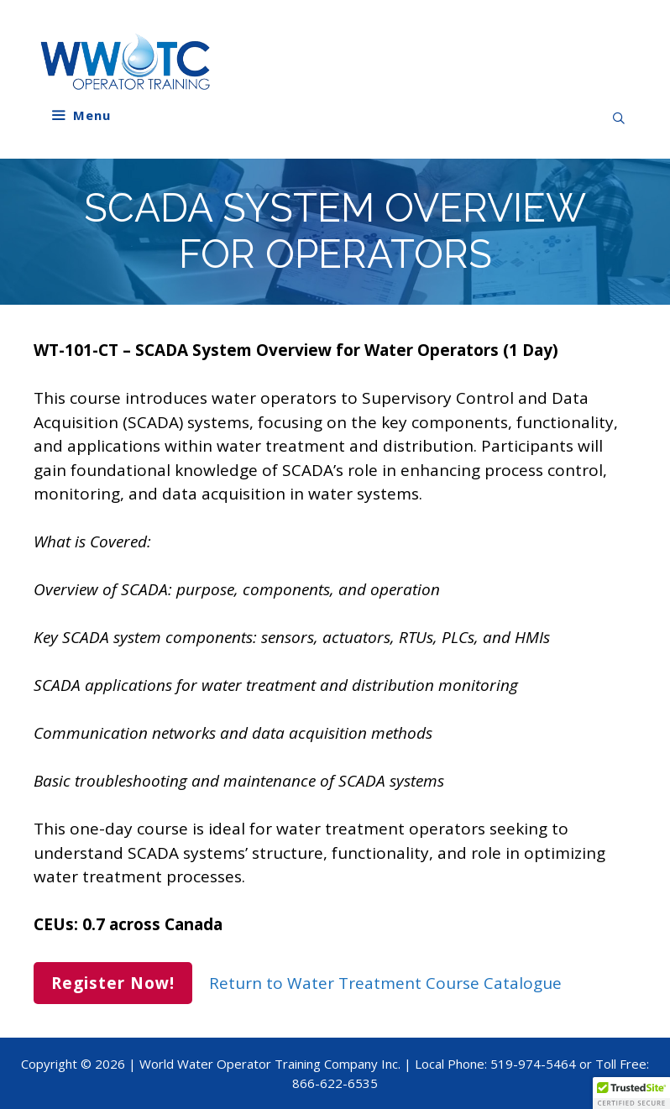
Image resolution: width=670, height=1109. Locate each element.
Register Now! (113, 983)
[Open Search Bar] (618, 118)
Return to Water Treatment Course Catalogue (385, 983)
